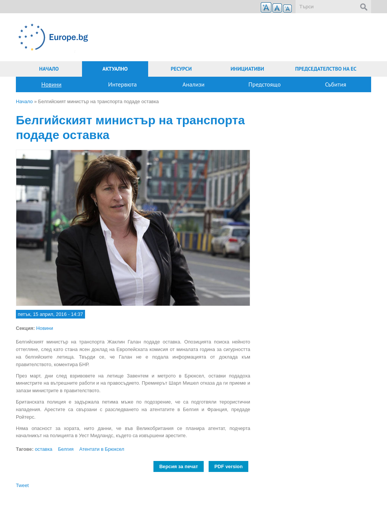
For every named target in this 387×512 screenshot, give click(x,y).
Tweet (22, 485)
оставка (43, 449)
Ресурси (181, 68)
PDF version (228, 466)
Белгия (65, 449)
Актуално (115, 68)
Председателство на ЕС (325, 68)
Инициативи (247, 68)
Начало (49, 68)
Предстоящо (264, 84)
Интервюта (122, 84)
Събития (335, 84)
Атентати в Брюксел (101, 449)
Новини (51, 84)
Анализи (194, 84)
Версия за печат (178, 466)
